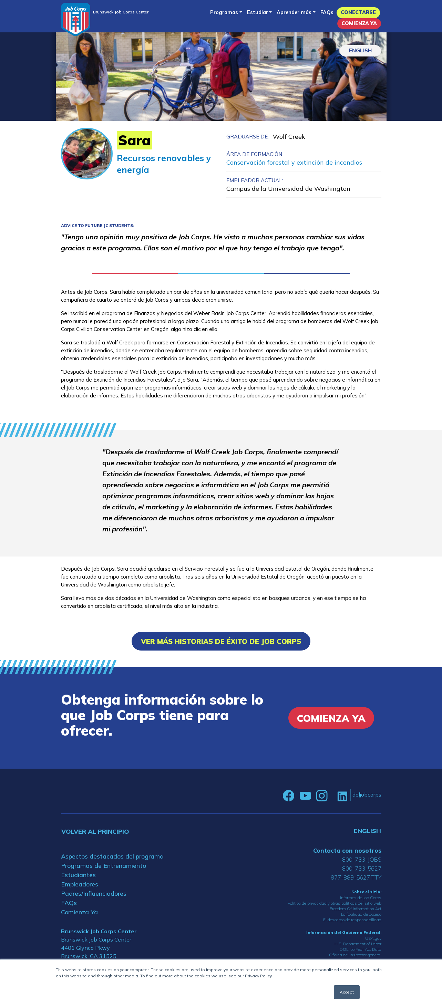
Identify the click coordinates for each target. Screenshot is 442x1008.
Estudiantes (78, 875)
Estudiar (257, 12)
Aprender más (294, 12)
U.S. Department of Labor (358, 943)
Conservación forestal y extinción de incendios (294, 162)
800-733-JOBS (361, 859)
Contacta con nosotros (347, 850)
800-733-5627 (361, 868)
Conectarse (358, 12)
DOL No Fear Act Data (360, 949)
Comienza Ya (359, 23)
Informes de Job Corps (360, 897)
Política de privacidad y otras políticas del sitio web (334, 903)
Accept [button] (347, 992)
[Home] (75, 19)
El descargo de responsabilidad (352, 919)
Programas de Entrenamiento (103, 866)
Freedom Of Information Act (355, 908)
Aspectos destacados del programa (112, 856)
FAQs (326, 12)
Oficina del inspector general (355, 954)
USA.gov (373, 938)
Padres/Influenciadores (93, 893)
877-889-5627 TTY (356, 877)
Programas (224, 12)
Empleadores (79, 884)
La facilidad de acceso (361, 914)
